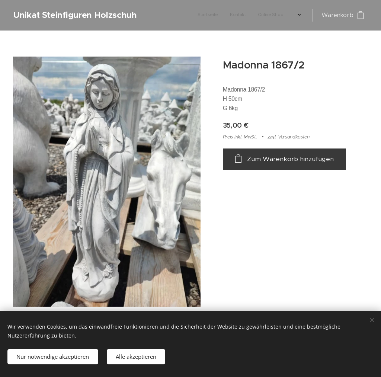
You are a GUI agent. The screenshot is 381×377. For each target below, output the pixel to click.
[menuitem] (182, 15)
